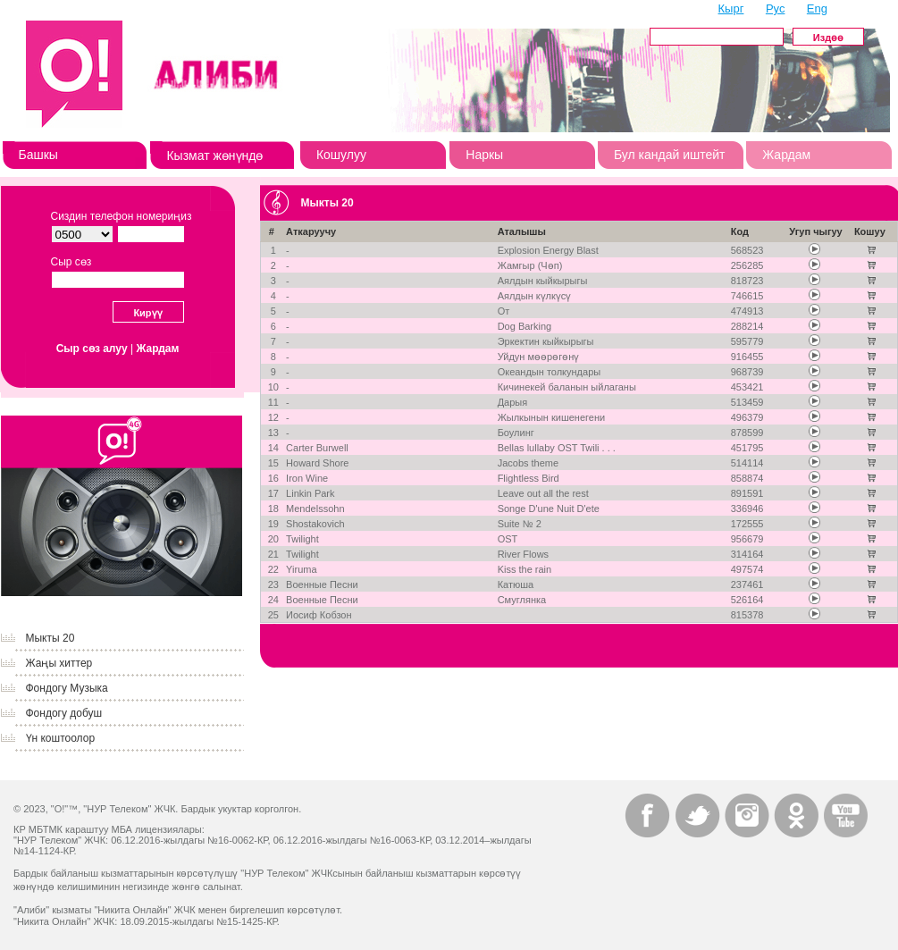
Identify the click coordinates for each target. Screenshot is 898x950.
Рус (775, 8)
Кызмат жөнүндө (214, 155)
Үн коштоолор (61, 738)
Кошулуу (341, 154)
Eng (817, 8)
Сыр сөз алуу (92, 348)
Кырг (731, 8)
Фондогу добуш (64, 713)
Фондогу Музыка (67, 688)
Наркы (484, 154)
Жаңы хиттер (59, 663)
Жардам (786, 154)
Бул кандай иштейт (670, 154)
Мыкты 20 (50, 638)
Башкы (38, 154)
